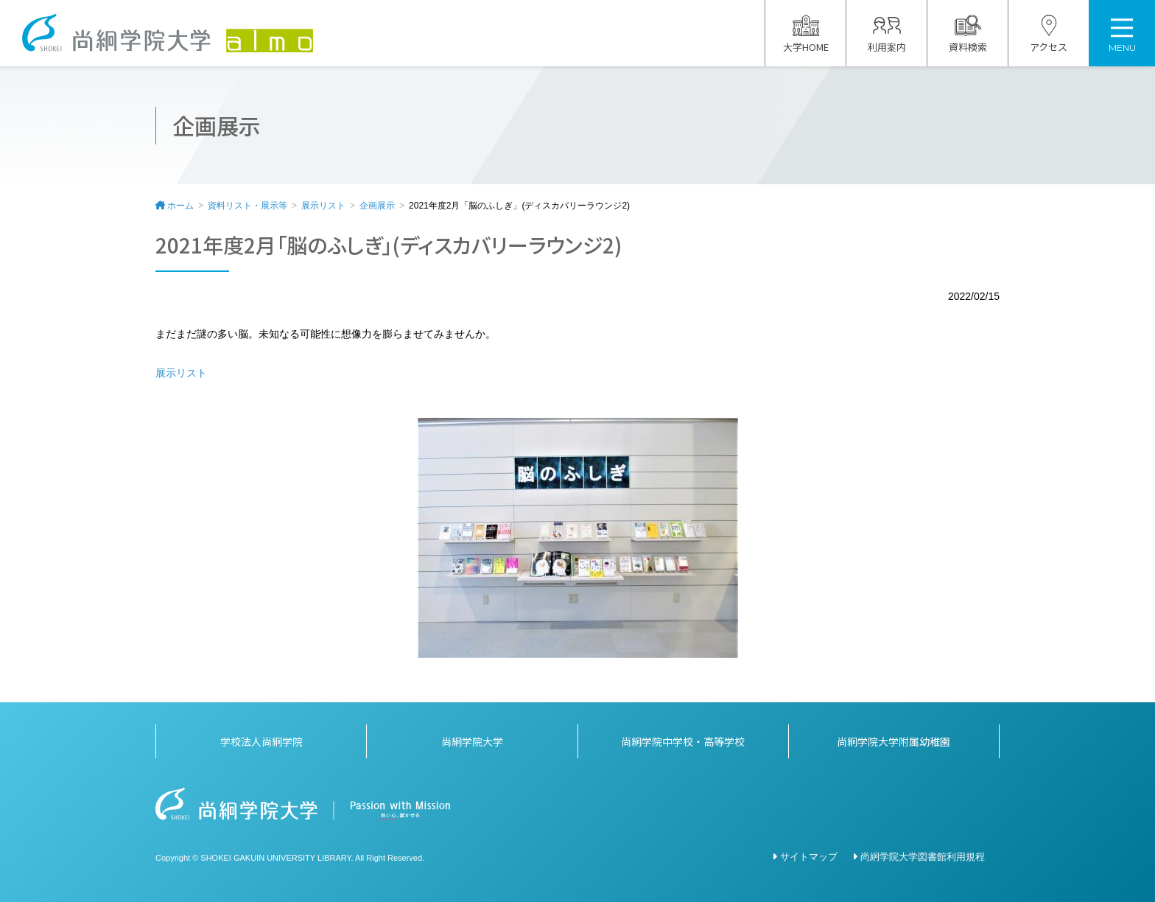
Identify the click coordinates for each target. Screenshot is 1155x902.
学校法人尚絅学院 (261, 741)
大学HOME (806, 34)
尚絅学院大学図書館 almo (167, 33)
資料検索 (968, 34)
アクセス (1048, 34)
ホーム (180, 205)
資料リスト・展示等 (247, 205)
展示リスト (323, 205)
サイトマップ (809, 856)
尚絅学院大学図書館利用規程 (922, 856)
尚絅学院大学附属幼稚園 (893, 741)
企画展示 (377, 205)
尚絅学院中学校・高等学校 (683, 741)
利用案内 (887, 34)
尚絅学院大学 (472, 741)
